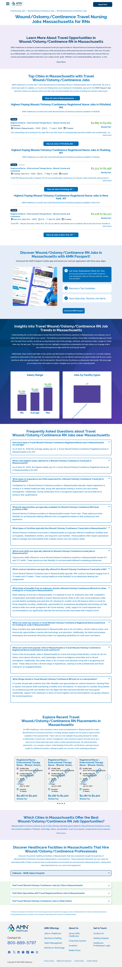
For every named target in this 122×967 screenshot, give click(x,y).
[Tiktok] (28, 952)
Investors (73, 945)
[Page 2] (59, 803)
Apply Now (102, 4)
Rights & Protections (64, 961)
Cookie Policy (79, 961)
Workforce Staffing (52, 938)
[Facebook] (9, 952)
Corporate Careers (77, 941)
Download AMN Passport (73, 311)
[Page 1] (57, 803)
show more (107, 135)
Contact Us (98, 933)
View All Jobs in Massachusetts (61, 98)
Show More (61, 62)
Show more (61, 833)
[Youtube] (32, 952)
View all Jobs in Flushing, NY (61, 189)
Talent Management (53, 943)
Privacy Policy (49, 961)
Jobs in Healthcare (52, 933)
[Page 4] (64, 803)
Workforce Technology (54, 948)
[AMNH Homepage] (16, 3)
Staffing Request (101, 938)
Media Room (75, 950)
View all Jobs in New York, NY (61, 235)
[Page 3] (62, 803)
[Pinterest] (23, 952)
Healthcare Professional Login (101, 944)
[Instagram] (37, 952)
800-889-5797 (21, 943)
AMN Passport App (103, 88)
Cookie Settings (92, 961)
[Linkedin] (18, 952)
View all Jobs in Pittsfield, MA (61, 144)
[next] (108, 777)
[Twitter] (14, 952)
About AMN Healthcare (74, 934)
